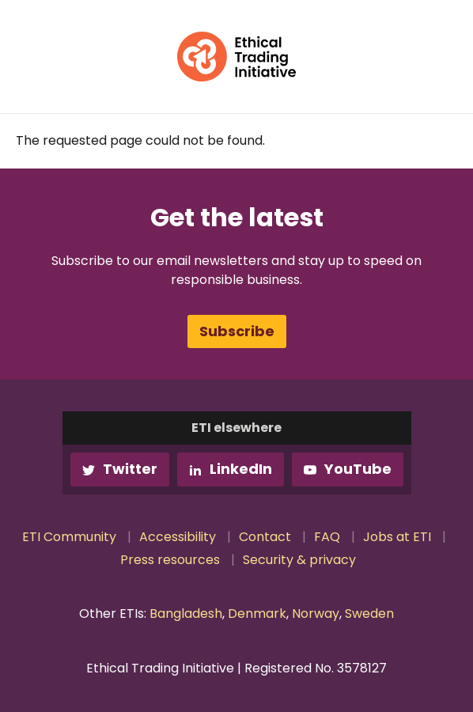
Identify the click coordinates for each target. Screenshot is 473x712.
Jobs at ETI (397, 537)
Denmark (257, 613)
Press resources (170, 560)
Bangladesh (185, 613)
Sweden (369, 613)
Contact (265, 537)
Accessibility (177, 537)
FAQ (327, 537)
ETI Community (69, 537)
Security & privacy (299, 560)
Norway (315, 613)
